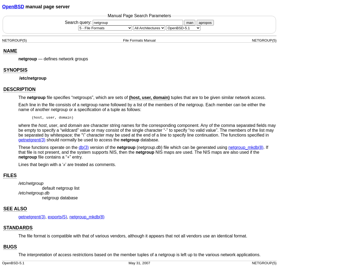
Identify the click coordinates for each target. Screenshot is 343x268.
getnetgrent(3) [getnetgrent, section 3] (32, 140)
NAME (10, 51)
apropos (205, 23)
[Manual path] (183, 28)
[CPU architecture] (149, 28)
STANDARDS (17, 228)
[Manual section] (105, 28)
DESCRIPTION (19, 89)
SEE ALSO (15, 209)
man (189, 23)
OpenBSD (13, 6)
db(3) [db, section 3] (84, 148)
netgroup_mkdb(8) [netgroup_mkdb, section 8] (245, 148)
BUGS (10, 247)
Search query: (124, 22)
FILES (10, 176)
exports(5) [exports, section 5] (57, 217)
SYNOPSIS (15, 70)
